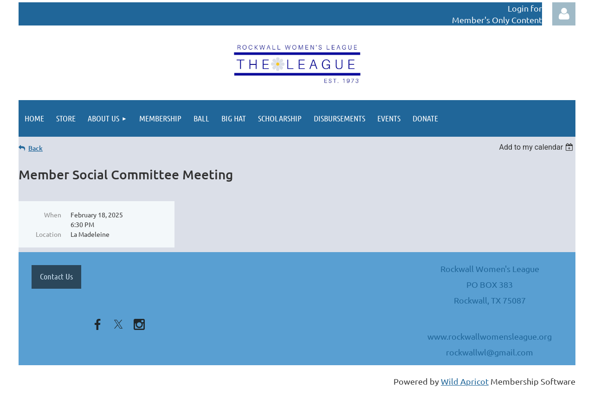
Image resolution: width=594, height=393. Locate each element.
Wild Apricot (465, 381)
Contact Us (56, 276)
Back (35, 148)
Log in (563, 13)
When (52, 214)
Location (48, 234)
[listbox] (537, 147)
